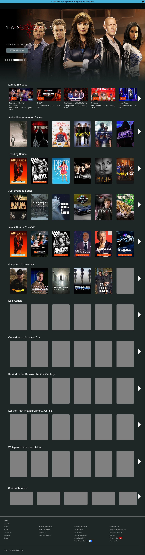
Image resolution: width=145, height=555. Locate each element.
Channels (7, 535)
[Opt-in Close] (143, 2)
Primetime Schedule (45, 526)
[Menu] (142, 6)
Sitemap (112, 535)
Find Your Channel (45, 535)
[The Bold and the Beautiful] (21, 498)
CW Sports (7, 532)
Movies (6, 529)
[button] (140, 98)
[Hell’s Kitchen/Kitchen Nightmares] (76, 498)
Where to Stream (44, 529)
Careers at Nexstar (116, 532)
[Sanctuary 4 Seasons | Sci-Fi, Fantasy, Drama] (72, 45)
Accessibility (78, 529)
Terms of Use (89, 2)
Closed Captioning (80, 526)
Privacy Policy (78, 2)
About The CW (114, 526)
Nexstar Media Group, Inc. (118, 529)
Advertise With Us (80, 538)
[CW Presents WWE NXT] (103, 498)
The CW (4, 6)
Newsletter (42, 532)
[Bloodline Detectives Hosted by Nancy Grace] (131, 498)
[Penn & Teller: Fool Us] (49, 498)
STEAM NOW (17, 50)
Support (6, 538)
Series (6, 526)
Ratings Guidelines (80, 535)
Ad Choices (78, 532)
